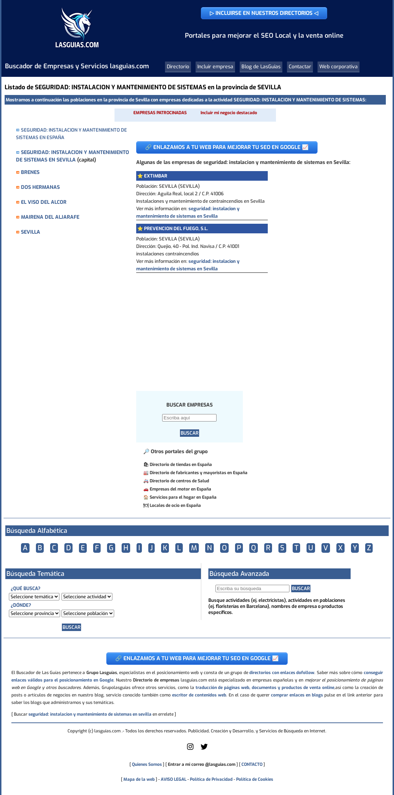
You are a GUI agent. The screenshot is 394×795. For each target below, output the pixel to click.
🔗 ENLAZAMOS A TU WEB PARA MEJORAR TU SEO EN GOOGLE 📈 (227, 147)
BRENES (30, 172)
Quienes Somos (147, 764)
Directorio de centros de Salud (179, 481)
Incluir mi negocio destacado (229, 113)
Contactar (300, 66)
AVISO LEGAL (173, 779)
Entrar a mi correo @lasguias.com (201, 764)
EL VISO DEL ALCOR (43, 202)
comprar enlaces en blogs (297, 695)
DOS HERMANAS (40, 187)
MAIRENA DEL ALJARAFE (50, 217)
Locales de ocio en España (175, 505)
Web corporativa (338, 66)
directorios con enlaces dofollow (281, 672)
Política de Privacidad (211, 779)
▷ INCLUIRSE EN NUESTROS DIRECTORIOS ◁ (264, 13)
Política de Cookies (254, 779)
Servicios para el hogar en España (183, 497)
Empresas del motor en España (180, 489)
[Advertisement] (255, 326)
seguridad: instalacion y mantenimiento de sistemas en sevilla (89, 714)
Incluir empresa (215, 66)
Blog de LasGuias (261, 66)
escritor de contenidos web (199, 695)
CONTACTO (251, 764)
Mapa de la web (138, 779)
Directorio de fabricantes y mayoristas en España (198, 473)
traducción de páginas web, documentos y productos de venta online (265, 687)
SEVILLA (30, 232)
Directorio (178, 66)
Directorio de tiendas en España (181, 464)
